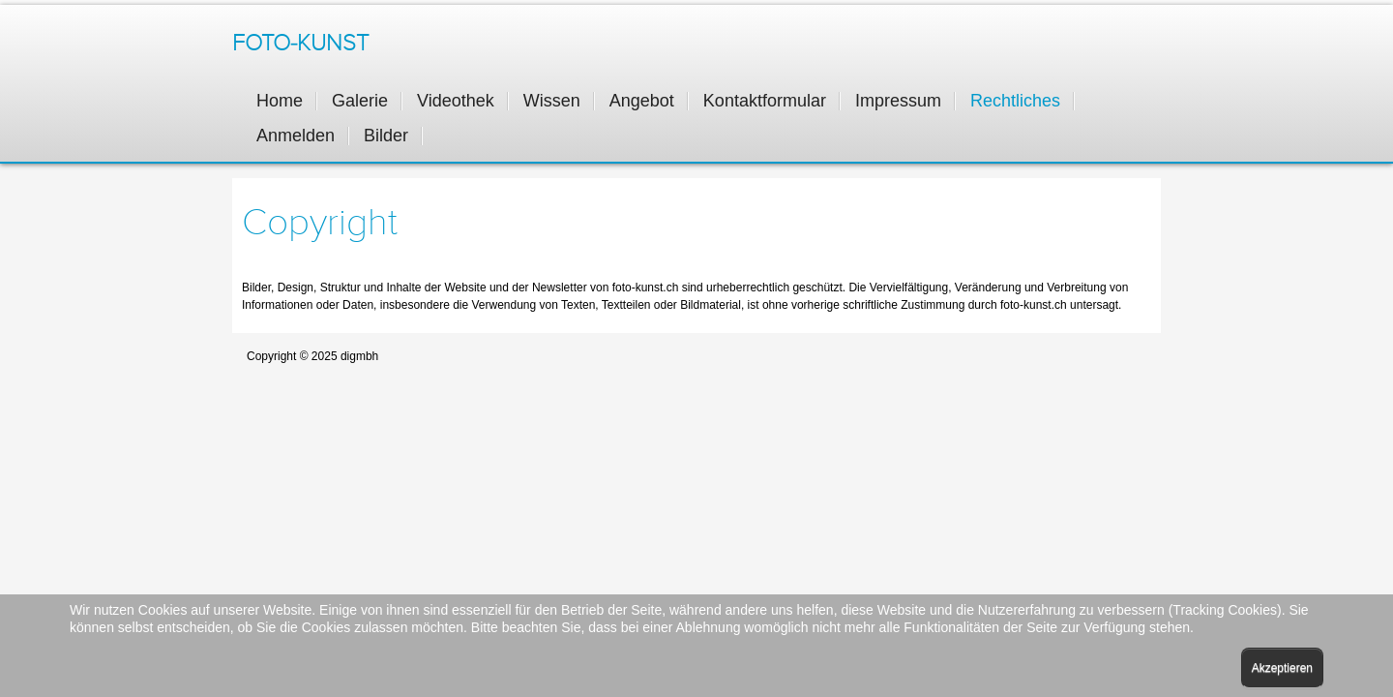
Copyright (320, 222)
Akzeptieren (1282, 668)
